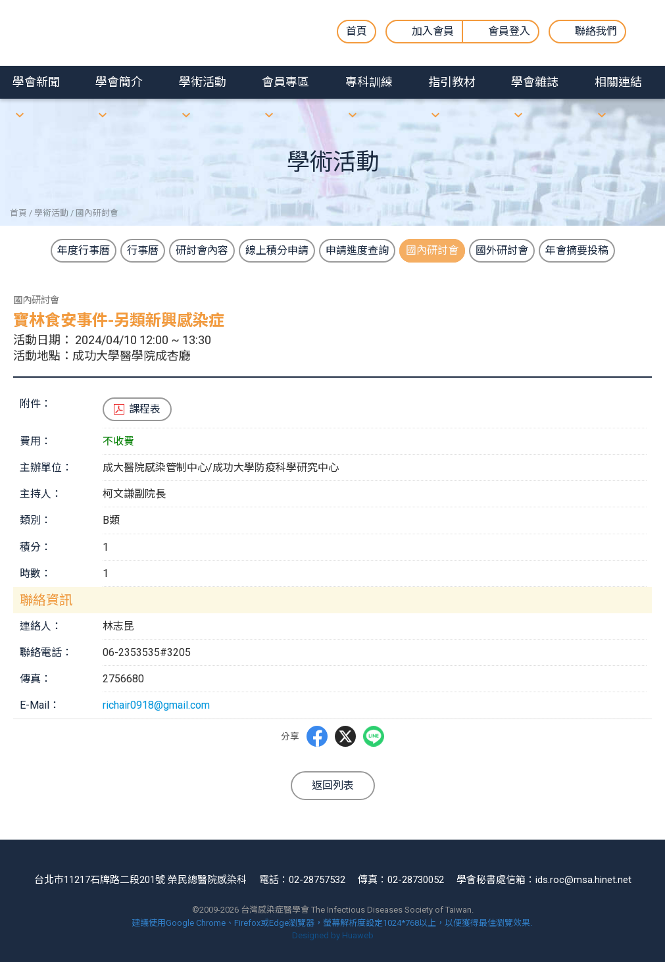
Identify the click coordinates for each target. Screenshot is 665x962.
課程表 (144, 409)
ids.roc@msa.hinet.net (583, 880)
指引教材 (452, 82)
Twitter (345, 736)
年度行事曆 (83, 250)
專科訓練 (369, 82)
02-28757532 (317, 880)
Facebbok (317, 736)
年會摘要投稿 (576, 250)
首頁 (356, 31)
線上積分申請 (276, 250)
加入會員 (433, 31)
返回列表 (333, 785)
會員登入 (509, 31)
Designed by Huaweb (333, 935)
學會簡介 (119, 82)
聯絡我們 (596, 31)
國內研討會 (432, 250)
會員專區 (285, 82)
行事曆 (143, 250)
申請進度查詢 (357, 250)
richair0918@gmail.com (156, 705)
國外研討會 (502, 250)
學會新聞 (36, 82)
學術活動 (202, 82)
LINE (373, 735)
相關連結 (618, 82)
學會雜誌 (534, 82)
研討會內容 (202, 250)
